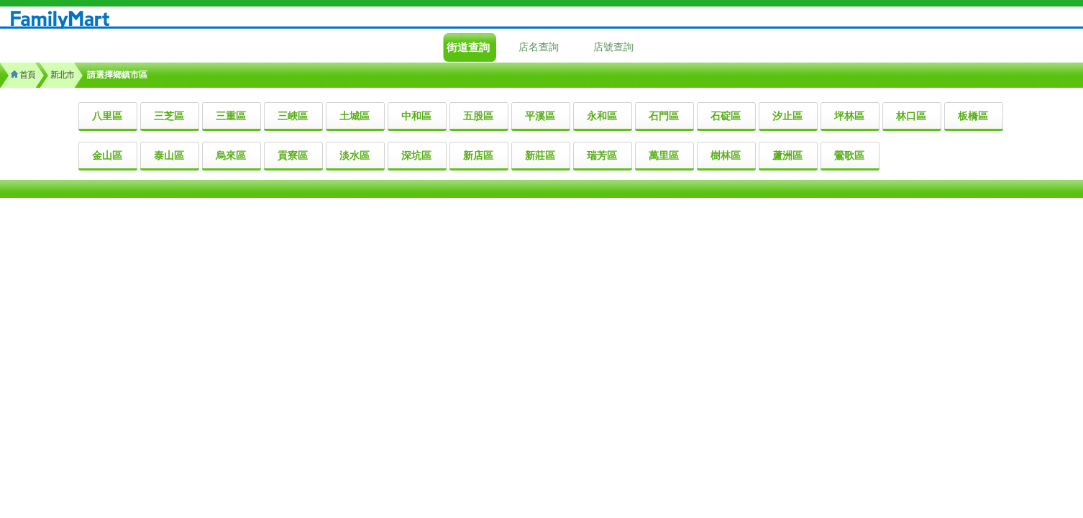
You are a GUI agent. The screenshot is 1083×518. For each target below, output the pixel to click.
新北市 (62, 75)
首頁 (23, 75)
